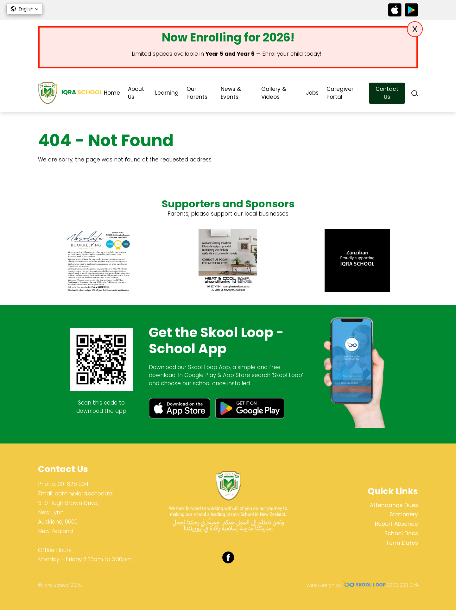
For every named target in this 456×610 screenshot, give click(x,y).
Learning (167, 93)
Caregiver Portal (339, 93)
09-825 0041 (74, 484)
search (414, 93)
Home (112, 93)
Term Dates (402, 543)
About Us (136, 93)
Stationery (404, 514)
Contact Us (387, 93)
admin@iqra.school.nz (84, 493)
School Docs (401, 533)
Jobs (312, 93)
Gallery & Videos (273, 93)
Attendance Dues (394, 505)
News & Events (231, 93)
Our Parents (197, 93)
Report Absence (396, 524)
